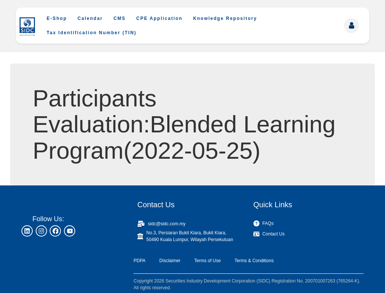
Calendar (90, 18)
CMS (120, 18)
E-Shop (57, 18)
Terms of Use (207, 260)
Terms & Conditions (254, 260)
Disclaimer (169, 260)
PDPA (139, 260)
